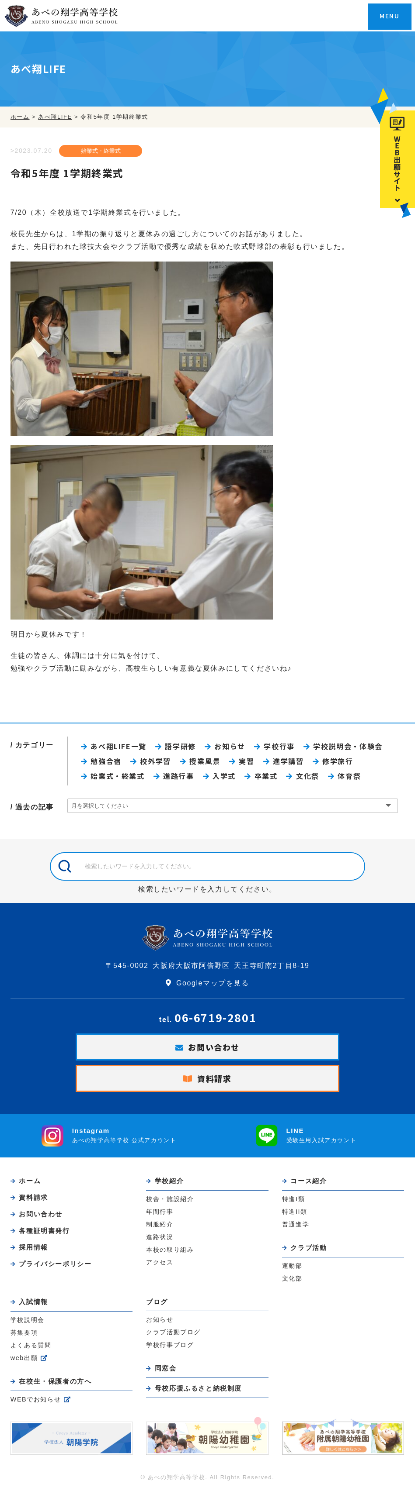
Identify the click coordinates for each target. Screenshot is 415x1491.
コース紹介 (308, 1181)
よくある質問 (31, 1345)
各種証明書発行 (44, 1230)
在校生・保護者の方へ (55, 1381)
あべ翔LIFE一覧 (118, 746)
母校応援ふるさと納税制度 (198, 1388)
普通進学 (295, 1224)
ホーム (30, 1181)
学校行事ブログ (170, 1344)
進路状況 (159, 1236)
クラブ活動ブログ (173, 1332)
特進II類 (294, 1211)
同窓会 (166, 1368)
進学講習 (288, 761)
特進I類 (293, 1198)
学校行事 (279, 746)
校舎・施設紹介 (170, 1198)
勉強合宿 (106, 761)
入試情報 (33, 1301)
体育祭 (349, 776)
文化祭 (307, 776)
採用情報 (33, 1247)
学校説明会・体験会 (347, 746)
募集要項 (24, 1332)
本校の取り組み (170, 1249)
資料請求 (214, 1078)
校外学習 (155, 761)
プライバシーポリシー (55, 1263)
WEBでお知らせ (35, 1399)
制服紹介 (159, 1224)
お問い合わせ (214, 1047)
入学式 (224, 776)
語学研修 (180, 746)
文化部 (292, 1278)
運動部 (292, 1265)
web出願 (24, 1357)
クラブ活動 (308, 1247)
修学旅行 (337, 761)
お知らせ (229, 746)
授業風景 (204, 761)
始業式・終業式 (101, 151)
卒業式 (266, 776)
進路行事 (178, 776)
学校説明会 (27, 1319)
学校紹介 (169, 1181)
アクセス (159, 1262)
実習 (246, 761)
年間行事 (159, 1211)
